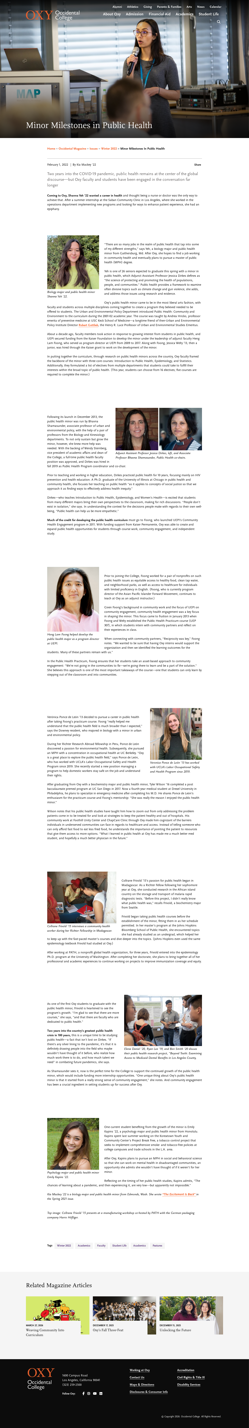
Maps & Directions (142, 1384)
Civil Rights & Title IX (191, 1377)
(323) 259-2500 (72, 1385)
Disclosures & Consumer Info (149, 1392)
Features (157, 1245)
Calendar (215, 7)
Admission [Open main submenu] (135, 14)
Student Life (119, 1245)
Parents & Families (169, 7)
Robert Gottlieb (88, 325)
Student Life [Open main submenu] (209, 14)
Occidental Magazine (72, 148)
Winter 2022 (109, 148)
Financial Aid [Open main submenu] (159, 14)
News (201, 7)
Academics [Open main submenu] (184, 14)
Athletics (132, 7)
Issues (94, 148)
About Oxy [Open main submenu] (112, 14)
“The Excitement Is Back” (179, 1194)
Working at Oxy (140, 1370)
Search (218, 21)
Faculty (101, 1245)
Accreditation (185, 1370)
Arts (189, 7)
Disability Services (188, 1384)
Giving (148, 7)
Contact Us (137, 1377)
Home (51, 148)
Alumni (117, 7)
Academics (84, 1245)
